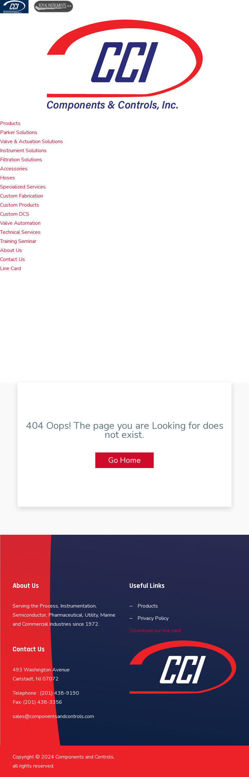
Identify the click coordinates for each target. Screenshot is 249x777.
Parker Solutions (18, 132)
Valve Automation (20, 223)
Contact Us (12, 259)
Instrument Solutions (23, 150)
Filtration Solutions (21, 159)
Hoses (7, 177)
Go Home (124, 460)
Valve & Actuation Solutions (31, 141)
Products (10, 123)
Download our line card (155, 630)
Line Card (10, 268)
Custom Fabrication (21, 196)
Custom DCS (14, 214)
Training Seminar (18, 241)
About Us (11, 250)
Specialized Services (23, 186)
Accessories (14, 168)
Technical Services (20, 232)
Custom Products (19, 205)
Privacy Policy (153, 618)
